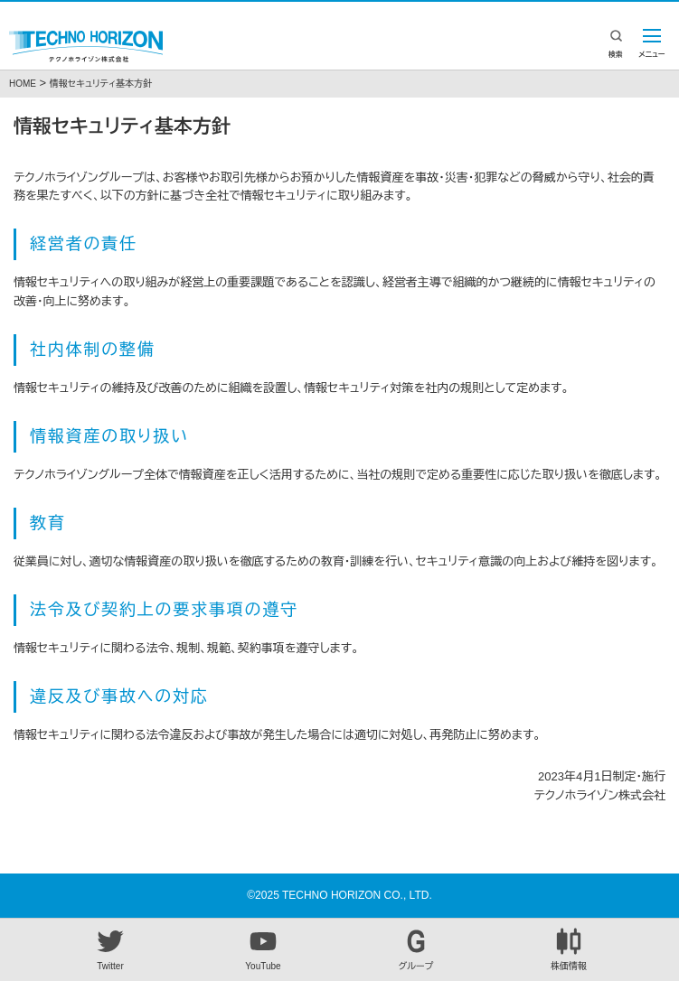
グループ (416, 949)
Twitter (110, 949)
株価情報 (568, 949)
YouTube (263, 949)
